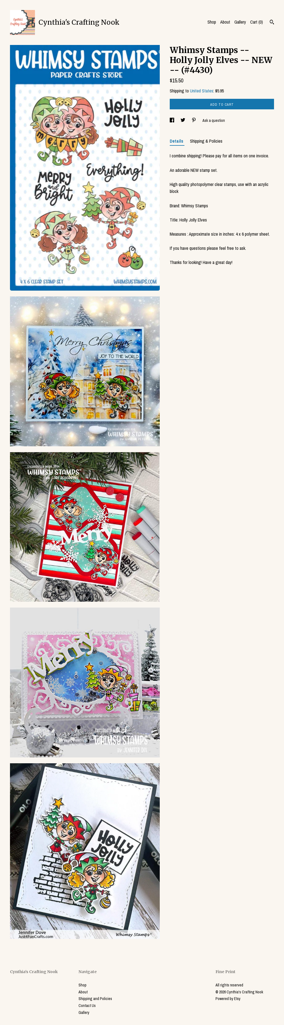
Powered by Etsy (227, 998)
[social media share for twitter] (183, 120)
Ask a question (213, 120)
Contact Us (87, 1005)
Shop (211, 22)
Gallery (240, 22)
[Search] (272, 23)
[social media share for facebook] (172, 120)
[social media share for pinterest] (194, 120)
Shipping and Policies (95, 998)
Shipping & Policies (206, 141)
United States (201, 91)
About (225, 22)
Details (177, 141)
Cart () (256, 22)
